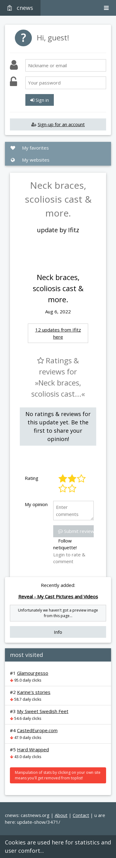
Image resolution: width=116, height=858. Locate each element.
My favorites (29, 148)
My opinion (36, 504)
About (61, 815)
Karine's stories (33, 692)
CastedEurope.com (37, 730)
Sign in (39, 100)
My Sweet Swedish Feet (42, 711)
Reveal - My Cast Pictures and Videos (58, 596)
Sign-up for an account (61, 124)
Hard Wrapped (33, 749)
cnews (20, 7)
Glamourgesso (32, 673)
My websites (29, 160)
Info (58, 632)
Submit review (76, 531)
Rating (31, 478)
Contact (81, 815)
